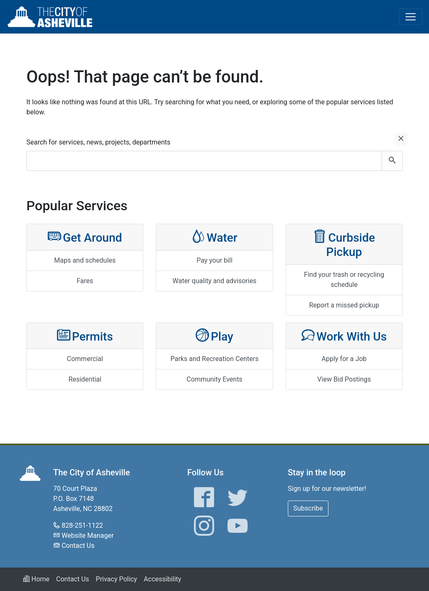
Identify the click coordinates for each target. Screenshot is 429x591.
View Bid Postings (344, 379)
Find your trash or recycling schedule (344, 280)
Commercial (85, 359)
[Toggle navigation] (410, 16)
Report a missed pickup (344, 305)
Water (214, 237)
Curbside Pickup (344, 244)
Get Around (85, 237)
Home (36, 579)
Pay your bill (214, 260)
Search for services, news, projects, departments (98, 142)
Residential (84, 379)
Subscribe (308, 508)
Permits (85, 335)
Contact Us (78, 546)
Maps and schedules (85, 260)
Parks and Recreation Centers (214, 359)
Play (214, 335)
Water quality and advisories (214, 281)
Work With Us (344, 335)
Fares (85, 281)
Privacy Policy (116, 579)
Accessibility (162, 579)
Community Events (214, 379)
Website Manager (88, 535)
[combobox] (214, 161)
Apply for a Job (344, 359)
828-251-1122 (82, 525)
